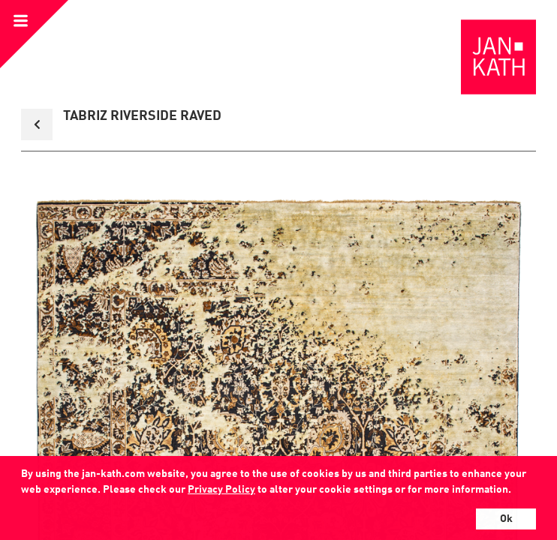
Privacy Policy (221, 489)
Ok (506, 519)
